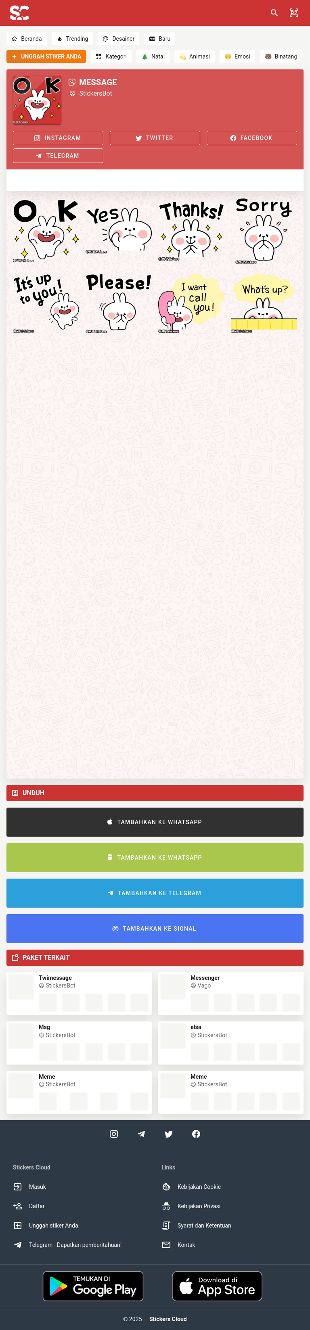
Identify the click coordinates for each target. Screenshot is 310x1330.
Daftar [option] (29, 1206)
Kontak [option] (178, 1245)
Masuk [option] (29, 1187)
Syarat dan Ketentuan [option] (196, 1225)
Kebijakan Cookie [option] (191, 1187)
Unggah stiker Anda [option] (45, 1225)
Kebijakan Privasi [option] (190, 1206)
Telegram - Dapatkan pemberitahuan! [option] (67, 1245)
